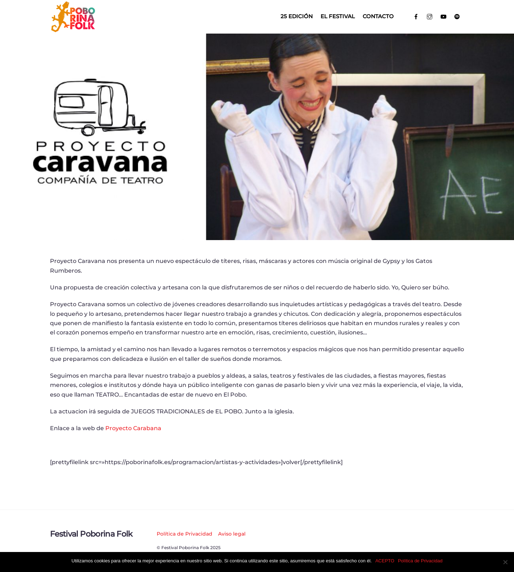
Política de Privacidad (184, 534)
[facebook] (416, 16)
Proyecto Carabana (133, 428)
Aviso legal (232, 534)
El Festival (338, 16)
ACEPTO (384, 560)
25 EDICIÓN (297, 16)
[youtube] (443, 16)
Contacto (378, 16)
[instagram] (429, 16)
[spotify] (457, 16)
